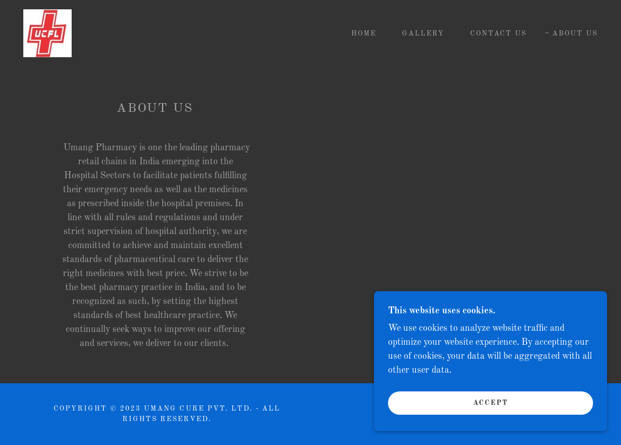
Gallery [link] (423, 33)
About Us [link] (575, 33)
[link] (47, 33)
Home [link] (363, 33)
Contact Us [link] (498, 33)
